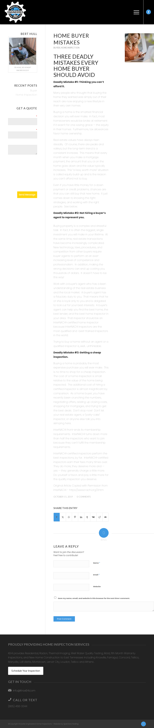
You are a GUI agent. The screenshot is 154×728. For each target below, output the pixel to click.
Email (96, 574)
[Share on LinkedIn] (81, 517)
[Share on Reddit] (99, 517)
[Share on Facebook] (57, 517)
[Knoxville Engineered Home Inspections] (15, 12)
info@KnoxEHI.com (24, 690)
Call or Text (25, 700)
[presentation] (22, 182)
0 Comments (84, 496)
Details (33, 143)
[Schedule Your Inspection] (25, 671)
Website (97, 586)
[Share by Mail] (105, 517)
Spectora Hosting (71, 724)
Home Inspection (70, 47)
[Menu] (135, 12)
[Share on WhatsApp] (69, 517)
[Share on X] (63, 517)
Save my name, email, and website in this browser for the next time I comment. (94, 598)
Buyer (56, 47)
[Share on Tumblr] (87, 517)
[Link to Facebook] (148, 12)
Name (96, 562)
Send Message (27, 194)
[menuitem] (135, 12)
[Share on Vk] (93, 517)
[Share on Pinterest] (75, 517)
